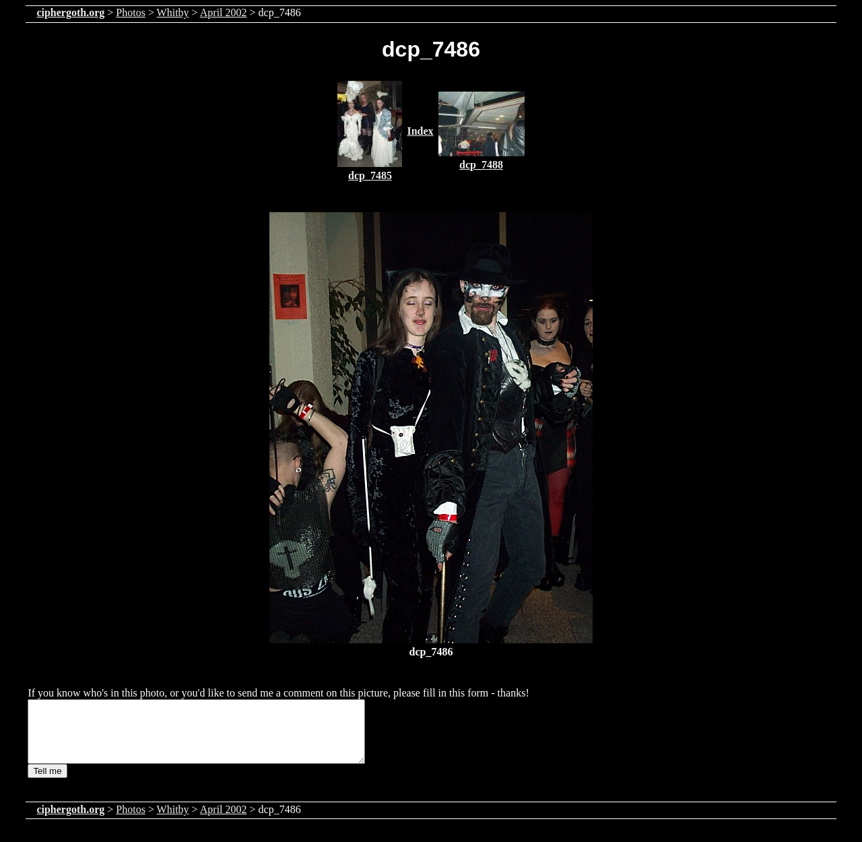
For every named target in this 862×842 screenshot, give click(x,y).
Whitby (173, 12)
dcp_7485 (370, 175)
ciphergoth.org (70, 12)
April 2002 (223, 12)
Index (420, 131)
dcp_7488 (481, 164)
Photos (130, 12)
